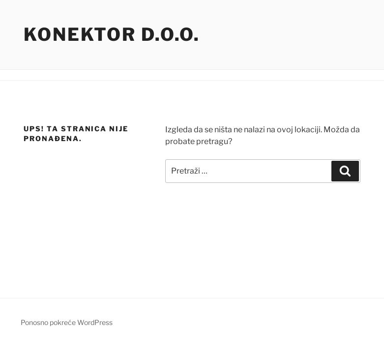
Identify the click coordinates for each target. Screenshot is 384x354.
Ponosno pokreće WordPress (67, 322)
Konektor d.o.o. (112, 34)
